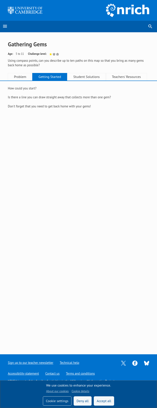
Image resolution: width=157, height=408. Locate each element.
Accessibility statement (23, 373)
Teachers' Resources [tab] (126, 76)
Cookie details (80, 391)
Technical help (69, 363)
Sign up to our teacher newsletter (30, 363)
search (150, 26)
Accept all (104, 401)
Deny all (82, 401)
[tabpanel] (78, 101)
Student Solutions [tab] (86, 76)
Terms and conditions (80, 373)
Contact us (52, 373)
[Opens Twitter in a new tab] (123, 363)
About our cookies (57, 391)
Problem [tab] (20, 76)
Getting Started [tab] (50, 76)
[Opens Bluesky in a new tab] (146, 363)
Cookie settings (57, 401)
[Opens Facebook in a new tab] (135, 363)
